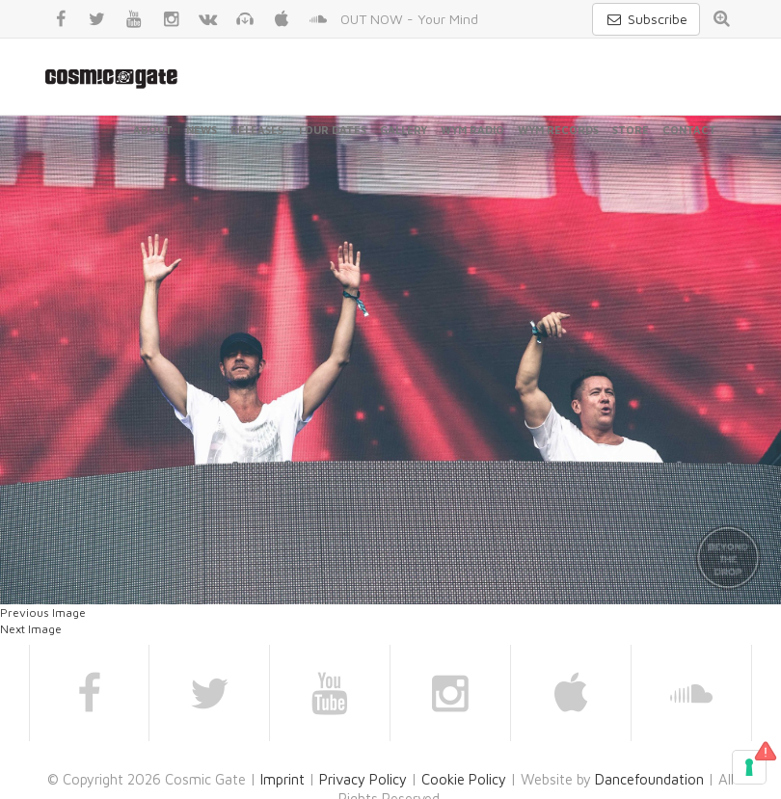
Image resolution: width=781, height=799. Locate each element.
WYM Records (558, 129)
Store (630, 129)
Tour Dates (331, 129)
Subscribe (646, 19)
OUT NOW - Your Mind (409, 19)
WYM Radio (472, 129)
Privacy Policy (363, 779)
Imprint (282, 779)
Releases (256, 129)
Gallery (403, 129)
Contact (689, 129)
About (153, 129)
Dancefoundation (649, 779)
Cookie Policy (463, 779)
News (201, 129)
